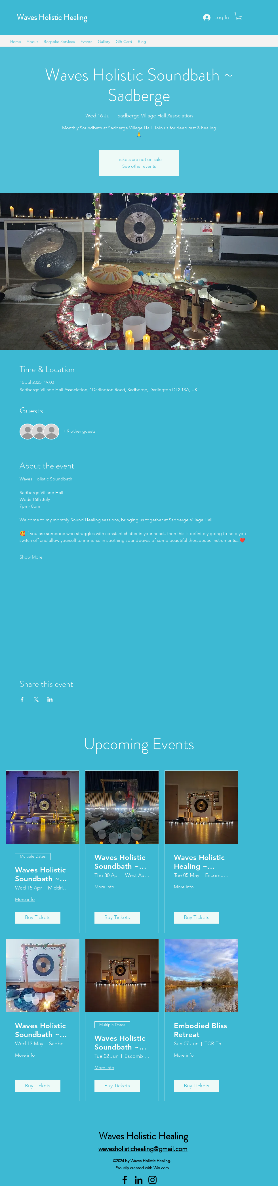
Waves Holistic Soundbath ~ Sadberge (40, 1030)
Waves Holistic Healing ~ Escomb (199, 862)
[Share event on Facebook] (22, 699)
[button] (239, 16)
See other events (139, 166)
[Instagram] (152, 1179)
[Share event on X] (36, 699)
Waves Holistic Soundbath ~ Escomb (119, 1043)
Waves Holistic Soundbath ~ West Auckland (120, 862)
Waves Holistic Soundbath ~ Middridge (40, 874)
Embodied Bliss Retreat (200, 1030)
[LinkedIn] (138, 1179)
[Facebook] (124, 1179)
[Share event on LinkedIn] (50, 699)
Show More (31, 557)
